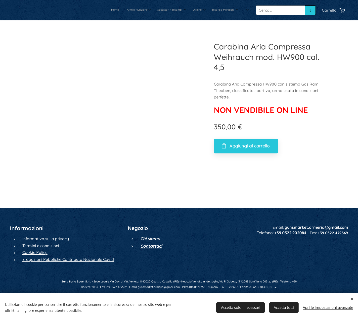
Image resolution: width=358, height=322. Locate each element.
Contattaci (151, 246)
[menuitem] (190, 10)
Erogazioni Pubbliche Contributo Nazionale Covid (68, 259)
